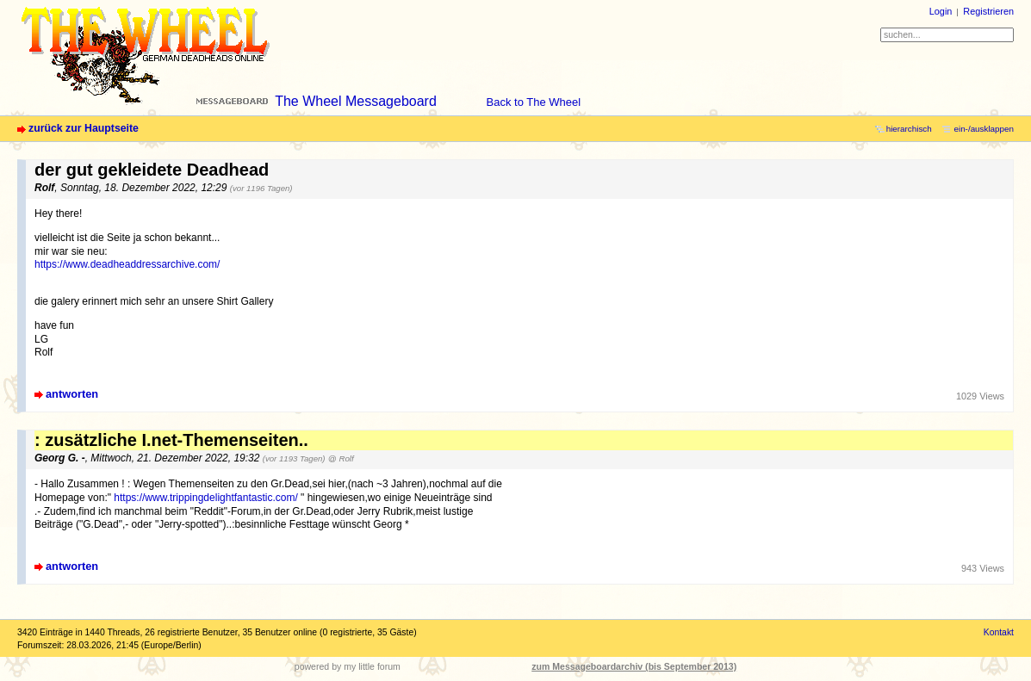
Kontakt (999, 632)
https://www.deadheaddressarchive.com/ (127, 264)
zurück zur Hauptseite (83, 128)
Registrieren (988, 11)
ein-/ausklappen (983, 128)
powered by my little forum (348, 666)
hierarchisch (909, 128)
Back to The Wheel (534, 102)
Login (941, 11)
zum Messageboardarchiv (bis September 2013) (633, 666)
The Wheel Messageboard (356, 101)
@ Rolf (341, 458)
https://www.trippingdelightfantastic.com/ (205, 498)
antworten (72, 393)
